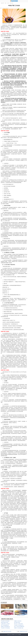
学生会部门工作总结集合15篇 (18, 625)
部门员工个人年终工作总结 (18, 623)
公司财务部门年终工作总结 (23, 631)
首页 (5, 3)
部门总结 (11, 3)
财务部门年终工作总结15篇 (7, 631)
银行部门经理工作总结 (4, 622)
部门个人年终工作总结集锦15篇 (19, 626)
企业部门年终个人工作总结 (5, 623)
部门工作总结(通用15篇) (5, 625)
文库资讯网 (13, 634)
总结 (8, 3)
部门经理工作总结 (17, 622)
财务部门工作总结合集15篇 (5, 626)
